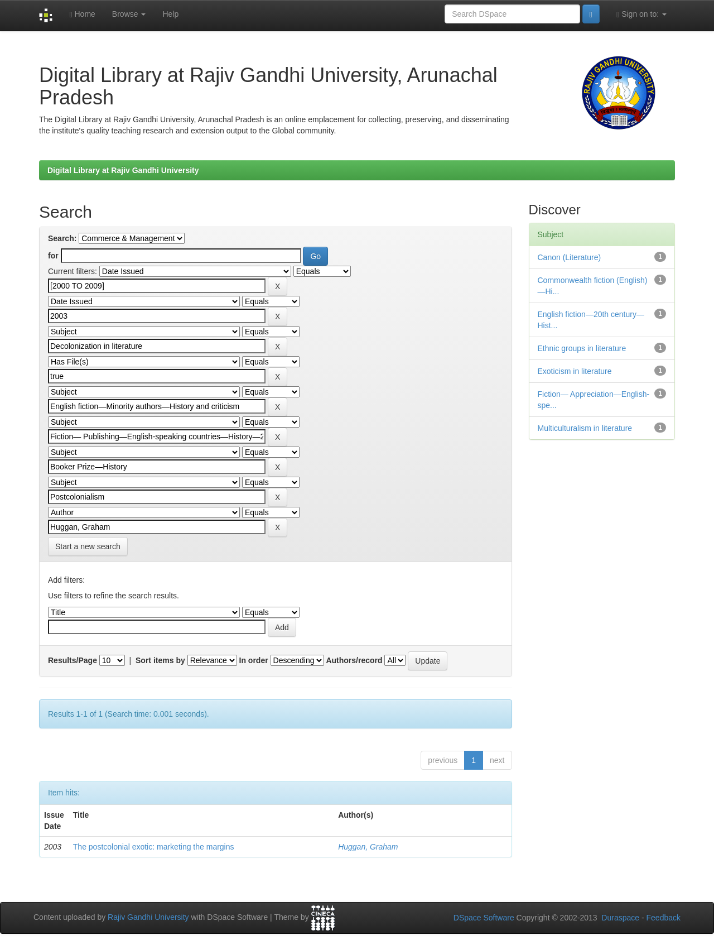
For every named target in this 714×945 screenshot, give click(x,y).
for (53, 255)
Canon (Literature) (569, 257)
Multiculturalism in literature (585, 428)
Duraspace (620, 917)
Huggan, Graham (368, 846)
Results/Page (72, 660)
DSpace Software (484, 917)
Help (170, 13)
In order (253, 660)
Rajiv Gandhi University (148, 917)
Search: (62, 238)
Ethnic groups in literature (582, 348)
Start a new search (87, 546)
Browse (129, 13)
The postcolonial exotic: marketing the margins (153, 846)
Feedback (664, 917)
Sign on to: (641, 14)
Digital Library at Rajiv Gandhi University (123, 170)
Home (82, 14)
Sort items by (160, 660)
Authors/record (354, 660)
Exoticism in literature (575, 371)
